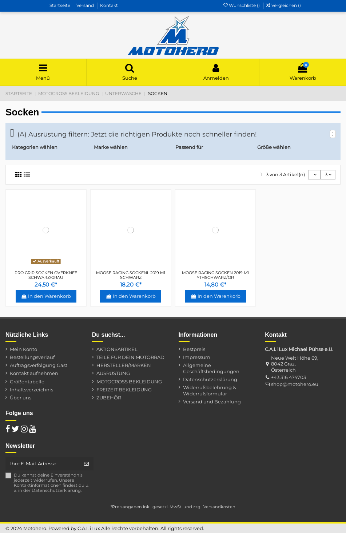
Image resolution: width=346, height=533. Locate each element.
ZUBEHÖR (108, 397)
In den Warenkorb (46, 296)
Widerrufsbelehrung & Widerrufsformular (209, 390)
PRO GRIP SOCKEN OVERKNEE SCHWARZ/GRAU (46, 275)
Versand (85, 5)
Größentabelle (27, 381)
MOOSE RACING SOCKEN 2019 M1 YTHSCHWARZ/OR (215, 275)
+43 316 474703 (288, 377)
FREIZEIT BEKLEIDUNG (124, 389)
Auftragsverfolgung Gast (38, 365)
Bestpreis (194, 349)
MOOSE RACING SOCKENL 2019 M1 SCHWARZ (130, 275)
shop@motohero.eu (294, 384)
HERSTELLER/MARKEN (123, 365)
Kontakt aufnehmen (34, 373)
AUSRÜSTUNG (113, 373)
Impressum (196, 357)
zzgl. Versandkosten (214, 506)
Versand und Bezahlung (212, 401)
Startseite (60, 5)
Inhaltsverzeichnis (31, 389)
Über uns (20, 397)
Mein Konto (23, 349)
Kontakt (109, 5)
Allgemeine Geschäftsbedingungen (211, 368)
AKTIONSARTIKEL (117, 349)
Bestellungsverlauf (32, 357)
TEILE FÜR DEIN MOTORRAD (130, 357)
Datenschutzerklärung (210, 379)
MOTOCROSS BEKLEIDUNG (129, 381)
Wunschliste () (242, 5)
